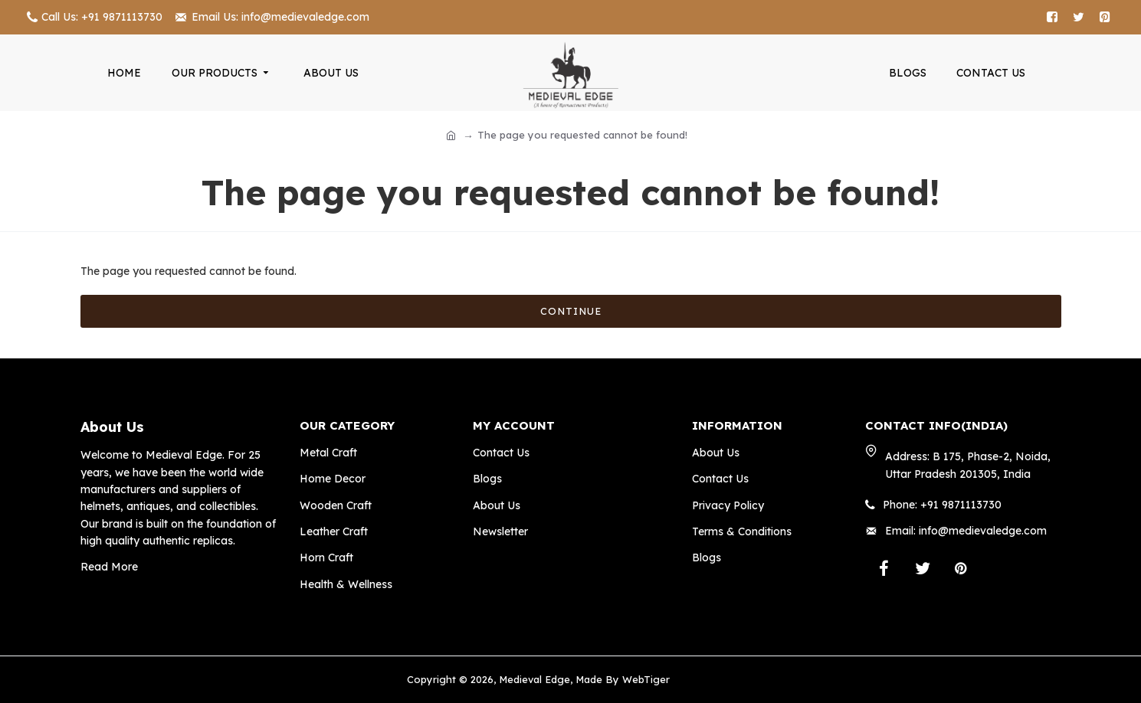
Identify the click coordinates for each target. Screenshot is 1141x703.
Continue (571, 311)
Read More (109, 566)
